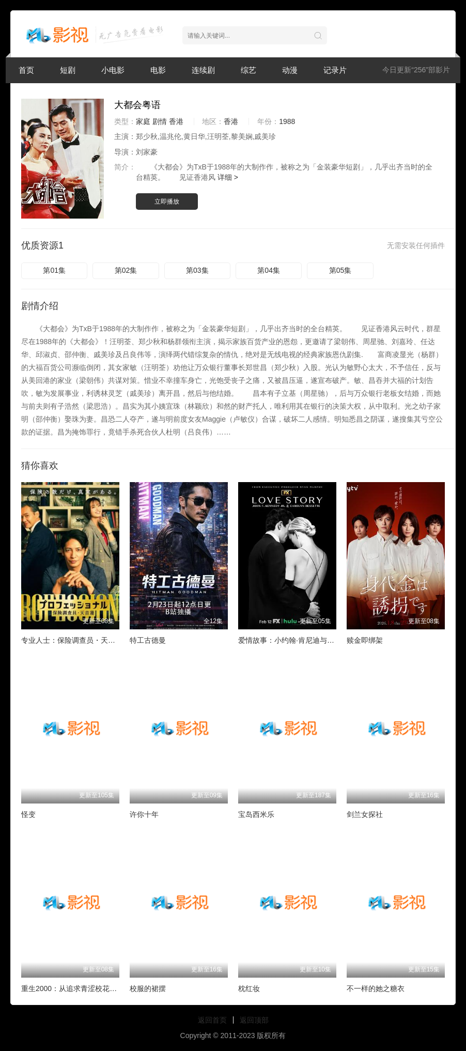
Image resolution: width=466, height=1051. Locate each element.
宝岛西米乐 (256, 814)
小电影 (113, 70)
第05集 (340, 270)
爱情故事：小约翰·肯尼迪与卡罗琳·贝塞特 (305, 640)
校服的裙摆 (148, 988)
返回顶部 (254, 1020)
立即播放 (166, 201)
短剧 (67, 70)
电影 (158, 70)
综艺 (248, 70)
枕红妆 (249, 988)
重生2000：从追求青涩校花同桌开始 (79, 988)
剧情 (159, 121)
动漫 (290, 70)
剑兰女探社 (365, 814)
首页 (26, 70)
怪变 (28, 814)
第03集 (197, 270)
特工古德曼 (148, 640)
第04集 (268, 270)
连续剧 (203, 70)
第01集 (54, 270)
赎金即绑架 (365, 640)
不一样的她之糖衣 (376, 988)
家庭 (143, 121)
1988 (287, 121)
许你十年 (144, 814)
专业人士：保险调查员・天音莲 (71, 640)
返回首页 (212, 1020)
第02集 (126, 270)
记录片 (335, 70)
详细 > (228, 177)
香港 (176, 121)
